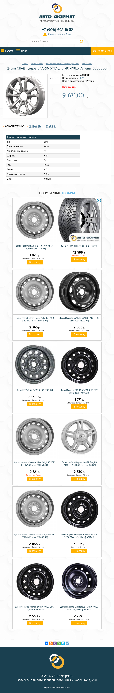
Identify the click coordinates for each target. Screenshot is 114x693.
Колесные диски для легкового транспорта (62, 64)
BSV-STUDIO (65, 688)
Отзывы (51, 126)
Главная (25, 64)
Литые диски (87, 64)
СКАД (81, 78)
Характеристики (14, 126)
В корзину (35, 262)
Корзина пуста (105, 51)
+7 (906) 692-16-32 (57, 30)
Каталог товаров (37, 64)
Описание (35, 126)
